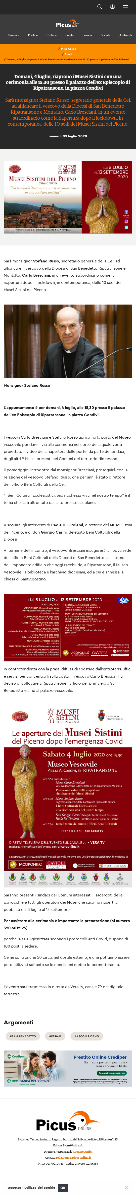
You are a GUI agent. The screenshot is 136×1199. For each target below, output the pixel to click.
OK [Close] (63, 1188)
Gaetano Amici (82, 1151)
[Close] (126, 1187)
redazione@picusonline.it (73, 1157)
